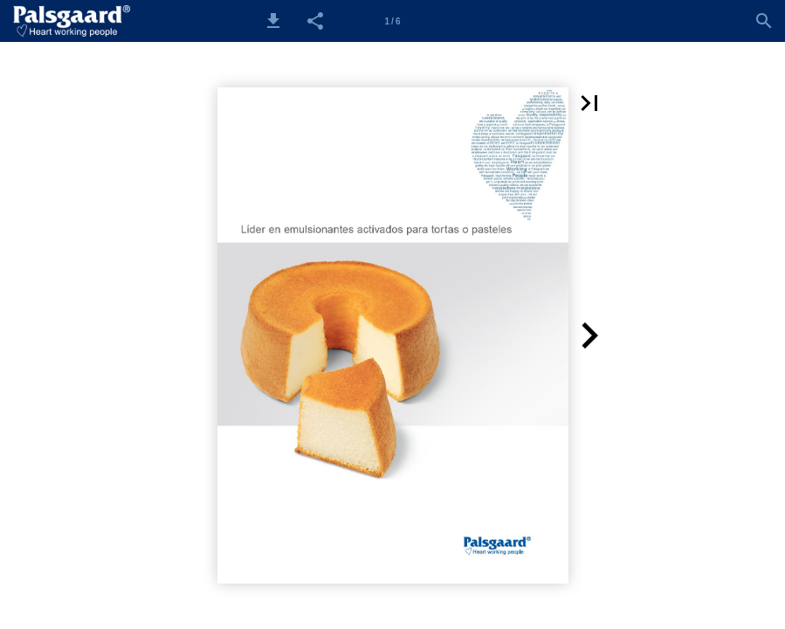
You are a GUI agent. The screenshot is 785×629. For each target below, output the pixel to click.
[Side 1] (393, 21)
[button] (273, 21)
